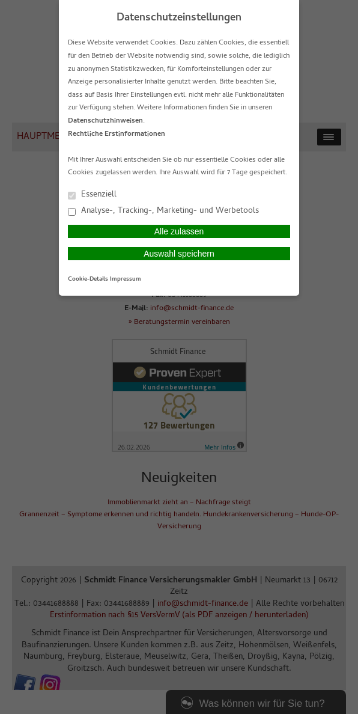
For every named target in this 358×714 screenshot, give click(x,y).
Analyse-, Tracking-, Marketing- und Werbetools (163, 211)
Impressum (125, 279)
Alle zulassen (179, 231)
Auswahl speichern (179, 253)
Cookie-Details (88, 279)
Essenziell (92, 194)
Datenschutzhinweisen (105, 121)
